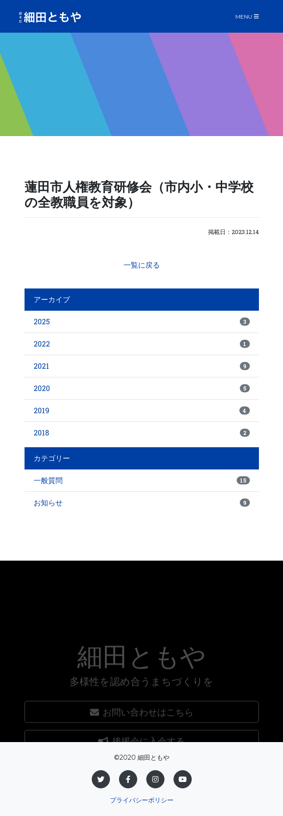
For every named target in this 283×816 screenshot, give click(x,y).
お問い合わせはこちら (142, 732)
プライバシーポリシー (142, 800)
